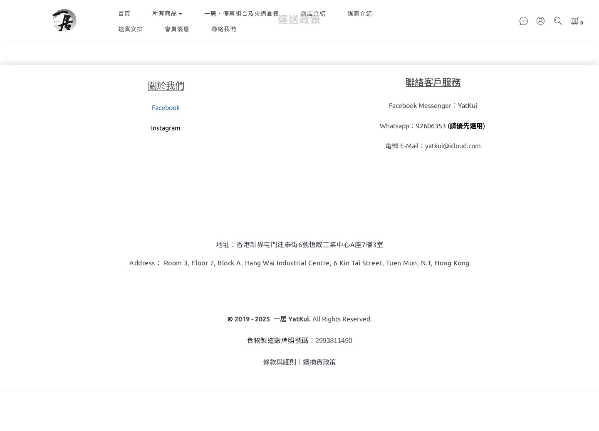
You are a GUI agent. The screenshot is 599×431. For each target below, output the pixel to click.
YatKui (467, 147)
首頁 (124, 13)
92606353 (431, 167)
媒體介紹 (359, 13)
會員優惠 (177, 29)
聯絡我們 (223, 29)
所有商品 (167, 13)
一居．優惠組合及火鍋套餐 (241, 13)
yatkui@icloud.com (453, 187)
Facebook (166, 149)
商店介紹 (313, 13)
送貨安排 (130, 29)
